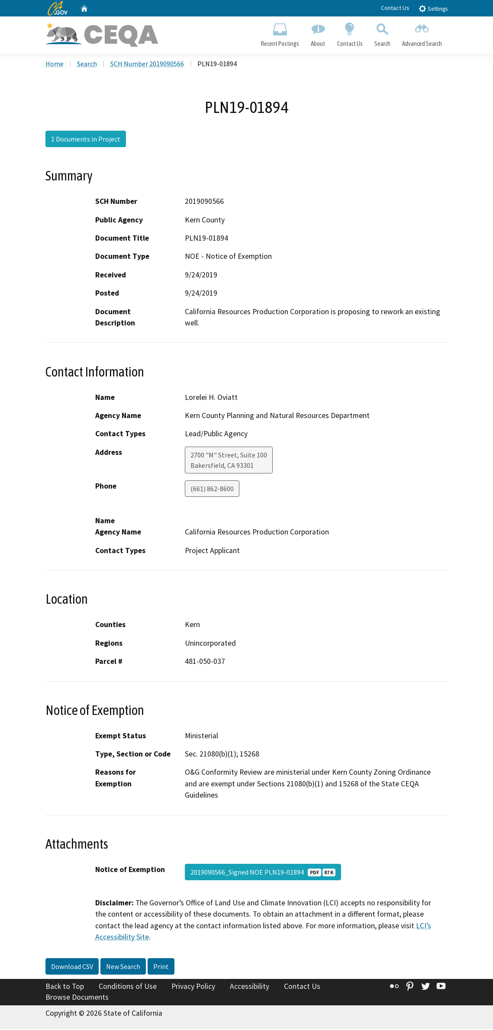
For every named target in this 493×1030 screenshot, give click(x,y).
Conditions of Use (128, 986)
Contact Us (395, 8)
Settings (433, 8)
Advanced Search (422, 33)
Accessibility (249, 986)
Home (54, 64)
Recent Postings (280, 33)
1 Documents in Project (85, 139)
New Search (123, 966)
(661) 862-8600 (212, 489)
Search (382, 33)
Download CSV (72, 966)
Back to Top (64, 986)
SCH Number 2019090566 (147, 64)
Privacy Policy (193, 986)
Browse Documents (77, 998)
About (318, 33)
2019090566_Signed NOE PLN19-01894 (262, 872)
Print (161, 966)
